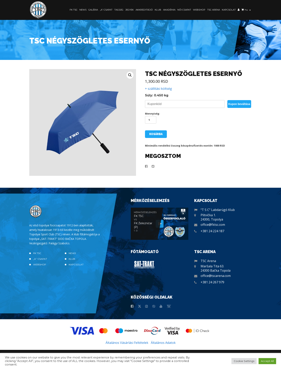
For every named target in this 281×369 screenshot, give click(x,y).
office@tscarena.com (216, 276)
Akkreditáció (144, 9)
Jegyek (129, 9)
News (82, 9)
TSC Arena (213, 9)
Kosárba (156, 134)
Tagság (118, 9)
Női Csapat (184, 9)
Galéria (93, 9)
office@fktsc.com (213, 224)
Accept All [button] (267, 361)
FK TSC (73, 9)
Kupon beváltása (239, 104)
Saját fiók (238, 10)
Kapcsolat (229, 9)
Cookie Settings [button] (244, 361)
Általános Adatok (163, 343)
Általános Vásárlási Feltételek (127, 343)
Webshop (199, 9)
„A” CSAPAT (106, 9)
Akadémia (169, 9)
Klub (158, 9)
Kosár (243, 10)
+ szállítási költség (158, 88)
